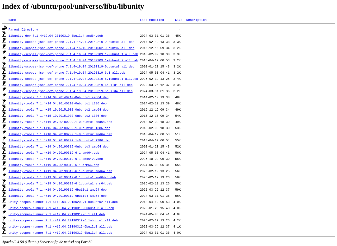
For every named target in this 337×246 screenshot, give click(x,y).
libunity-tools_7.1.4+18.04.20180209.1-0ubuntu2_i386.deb (59, 140)
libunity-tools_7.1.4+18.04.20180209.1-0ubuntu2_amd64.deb (60, 134)
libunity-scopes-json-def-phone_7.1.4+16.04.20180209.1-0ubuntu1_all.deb (73, 54)
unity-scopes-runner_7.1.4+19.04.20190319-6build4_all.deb (60, 232)
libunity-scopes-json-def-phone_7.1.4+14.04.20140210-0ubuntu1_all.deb (71, 42)
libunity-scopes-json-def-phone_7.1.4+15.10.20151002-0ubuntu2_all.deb (71, 48)
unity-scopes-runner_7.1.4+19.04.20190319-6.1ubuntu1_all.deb (63, 220)
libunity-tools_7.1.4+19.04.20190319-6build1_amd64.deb (58, 189)
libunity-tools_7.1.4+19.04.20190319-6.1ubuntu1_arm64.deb (60, 183)
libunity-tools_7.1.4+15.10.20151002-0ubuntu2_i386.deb (58, 115)
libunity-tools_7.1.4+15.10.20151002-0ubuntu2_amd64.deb (58, 109)
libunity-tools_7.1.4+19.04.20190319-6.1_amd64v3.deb (56, 159)
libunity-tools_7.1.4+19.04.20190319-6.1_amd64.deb (54, 152)
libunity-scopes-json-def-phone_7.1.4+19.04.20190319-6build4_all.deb (71, 91)
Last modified (152, 20)
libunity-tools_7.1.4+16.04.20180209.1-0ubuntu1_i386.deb (59, 128)
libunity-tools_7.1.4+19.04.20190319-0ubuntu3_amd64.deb (58, 146)
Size (179, 20)
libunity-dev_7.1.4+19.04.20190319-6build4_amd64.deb (56, 35)
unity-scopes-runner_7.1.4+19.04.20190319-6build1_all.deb (60, 226)
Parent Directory (23, 29)
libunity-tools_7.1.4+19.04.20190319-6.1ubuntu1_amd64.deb (60, 171)
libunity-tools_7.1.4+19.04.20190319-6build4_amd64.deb (58, 195)
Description (196, 20)
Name (12, 20)
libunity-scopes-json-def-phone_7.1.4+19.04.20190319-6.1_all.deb (67, 72)
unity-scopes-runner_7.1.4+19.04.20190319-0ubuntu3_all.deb (61, 208)
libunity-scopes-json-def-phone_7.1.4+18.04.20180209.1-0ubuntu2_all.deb (73, 60)
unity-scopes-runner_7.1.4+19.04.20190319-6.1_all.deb (57, 214)
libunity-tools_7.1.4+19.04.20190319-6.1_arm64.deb (54, 165)
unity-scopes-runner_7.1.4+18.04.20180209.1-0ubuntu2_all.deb (63, 202)
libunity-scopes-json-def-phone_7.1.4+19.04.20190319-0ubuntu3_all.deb (71, 66)
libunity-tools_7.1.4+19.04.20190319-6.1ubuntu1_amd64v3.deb (62, 177)
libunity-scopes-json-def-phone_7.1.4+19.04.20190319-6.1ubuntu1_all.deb (73, 78)
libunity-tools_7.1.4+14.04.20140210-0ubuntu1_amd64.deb (58, 97)
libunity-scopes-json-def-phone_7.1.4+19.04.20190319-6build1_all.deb (71, 85)
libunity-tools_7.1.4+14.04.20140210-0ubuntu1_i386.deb (58, 103)
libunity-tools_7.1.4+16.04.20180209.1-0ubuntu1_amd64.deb (60, 122)
